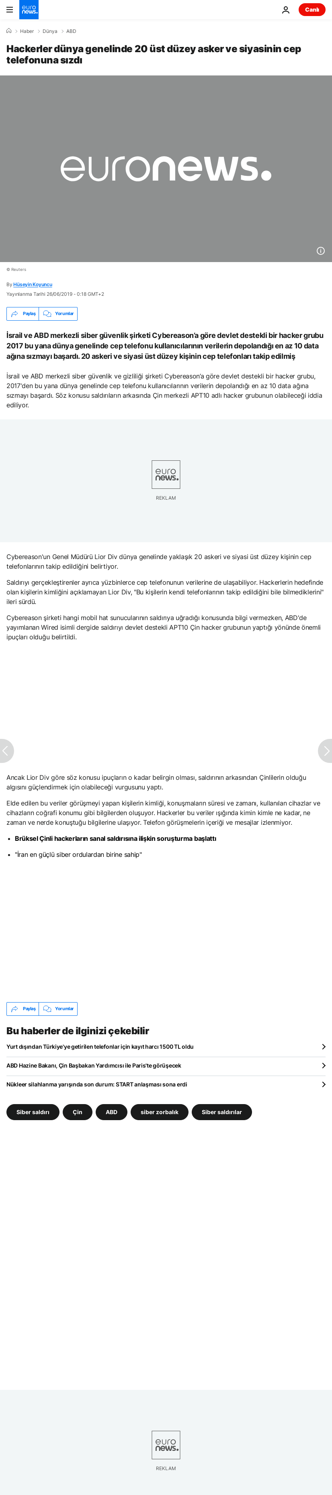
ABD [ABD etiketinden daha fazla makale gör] (111, 1111)
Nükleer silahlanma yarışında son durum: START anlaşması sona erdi (96, 1084)
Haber (27, 31)
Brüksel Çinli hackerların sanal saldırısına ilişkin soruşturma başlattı (115, 838)
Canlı (312, 9)
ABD (71, 31)
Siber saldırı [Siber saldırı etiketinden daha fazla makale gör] (32, 1111)
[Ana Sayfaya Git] (29, 9)
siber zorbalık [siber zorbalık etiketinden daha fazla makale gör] (159, 1111)
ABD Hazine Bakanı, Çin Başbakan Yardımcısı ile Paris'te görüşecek (93, 1065)
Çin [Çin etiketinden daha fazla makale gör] (77, 1111)
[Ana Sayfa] (8, 31)
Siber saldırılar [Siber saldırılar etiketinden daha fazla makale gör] (222, 1111)
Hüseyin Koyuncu (32, 284)
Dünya (50, 31)
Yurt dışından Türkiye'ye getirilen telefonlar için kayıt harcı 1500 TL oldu (100, 1046)
